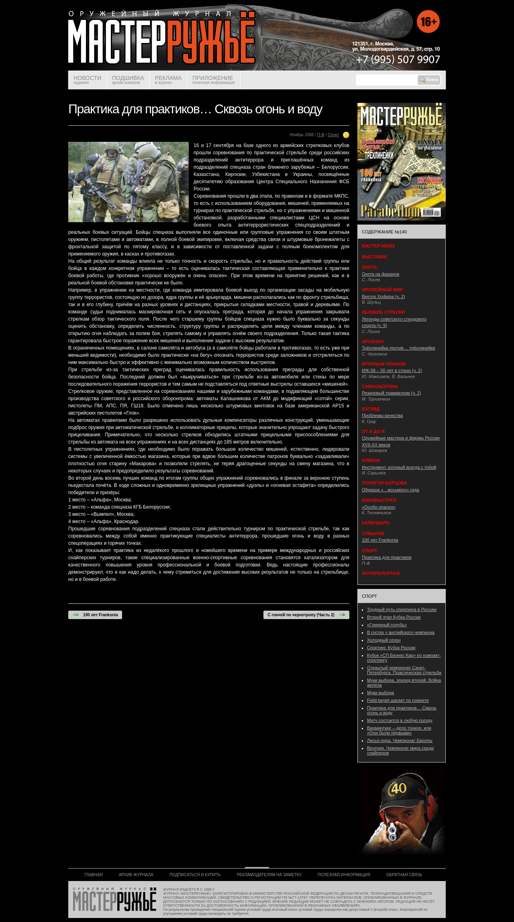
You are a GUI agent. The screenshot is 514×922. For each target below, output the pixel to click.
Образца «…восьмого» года (390, 489)
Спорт (333, 135)
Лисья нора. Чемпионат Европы (399, 740)
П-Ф (320, 135)
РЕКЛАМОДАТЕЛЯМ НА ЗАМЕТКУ (269, 875)
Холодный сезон (384, 640)
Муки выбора (380, 692)
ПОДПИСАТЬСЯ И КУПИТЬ (195, 875)
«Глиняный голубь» (387, 624)
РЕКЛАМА (168, 80)
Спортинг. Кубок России (391, 647)
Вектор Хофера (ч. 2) (383, 296)
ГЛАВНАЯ (93, 875)
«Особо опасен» (379, 507)
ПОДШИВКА (128, 80)
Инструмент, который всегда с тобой (399, 467)
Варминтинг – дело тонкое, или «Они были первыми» (399, 730)
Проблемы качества (382, 415)
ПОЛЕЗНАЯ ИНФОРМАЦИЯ (344, 875)
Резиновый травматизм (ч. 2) (391, 392)
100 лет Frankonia (95, 614)
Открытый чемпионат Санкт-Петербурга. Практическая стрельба (404, 670)
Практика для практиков (387, 557)
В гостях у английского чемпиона (400, 632)
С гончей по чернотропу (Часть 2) (306, 614)
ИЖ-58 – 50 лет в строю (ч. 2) (392, 370)
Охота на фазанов (380, 274)
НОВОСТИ (87, 80)
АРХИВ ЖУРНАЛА (136, 875)
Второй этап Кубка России (394, 617)
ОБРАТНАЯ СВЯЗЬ (404, 875)
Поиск (429, 80)
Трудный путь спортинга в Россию (401, 609)
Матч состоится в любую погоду (399, 720)
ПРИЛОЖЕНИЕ (213, 80)
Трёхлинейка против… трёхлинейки (398, 347)
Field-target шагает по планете (398, 700)
